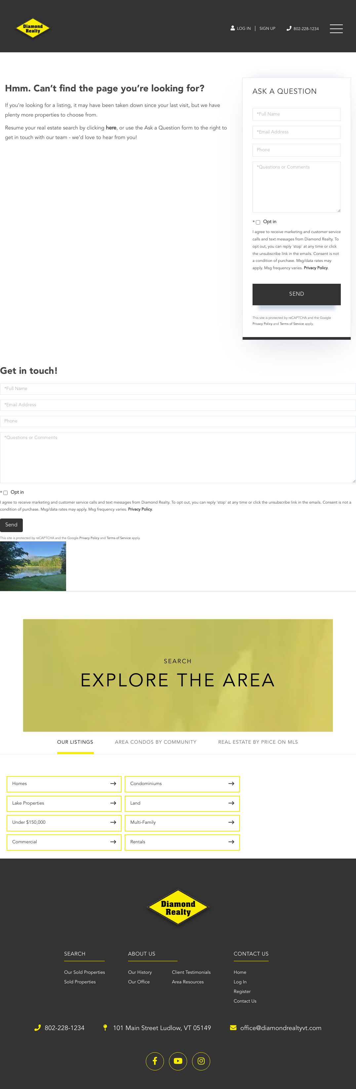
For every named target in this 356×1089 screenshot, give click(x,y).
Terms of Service (292, 325)
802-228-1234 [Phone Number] (300, 28)
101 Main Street (156, 994)
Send (296, 296)
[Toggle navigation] (336, 29)
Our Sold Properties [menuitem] (79, 938)
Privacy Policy (316, 270)
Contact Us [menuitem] (246, 967)
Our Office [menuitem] (137, 947)
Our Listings (71, 745)
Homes (19, 787)
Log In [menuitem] (241, 947)
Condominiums (113, 787)
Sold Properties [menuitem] (75, 947)
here (111, 130)
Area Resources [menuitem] (186, 947)
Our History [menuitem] (138, 938)
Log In (233, 29)
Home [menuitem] (241, 938)
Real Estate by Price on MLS (261, 745)
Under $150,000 (29, 807)
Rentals (276, 807)
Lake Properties (200, 787)
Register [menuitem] (243, 957)
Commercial (196, 807)
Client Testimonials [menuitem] (189, 938)
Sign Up (262, 29)
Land (274, 787)
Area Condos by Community (155, 745)
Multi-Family (110, 807)
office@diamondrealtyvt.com (281, 994)
